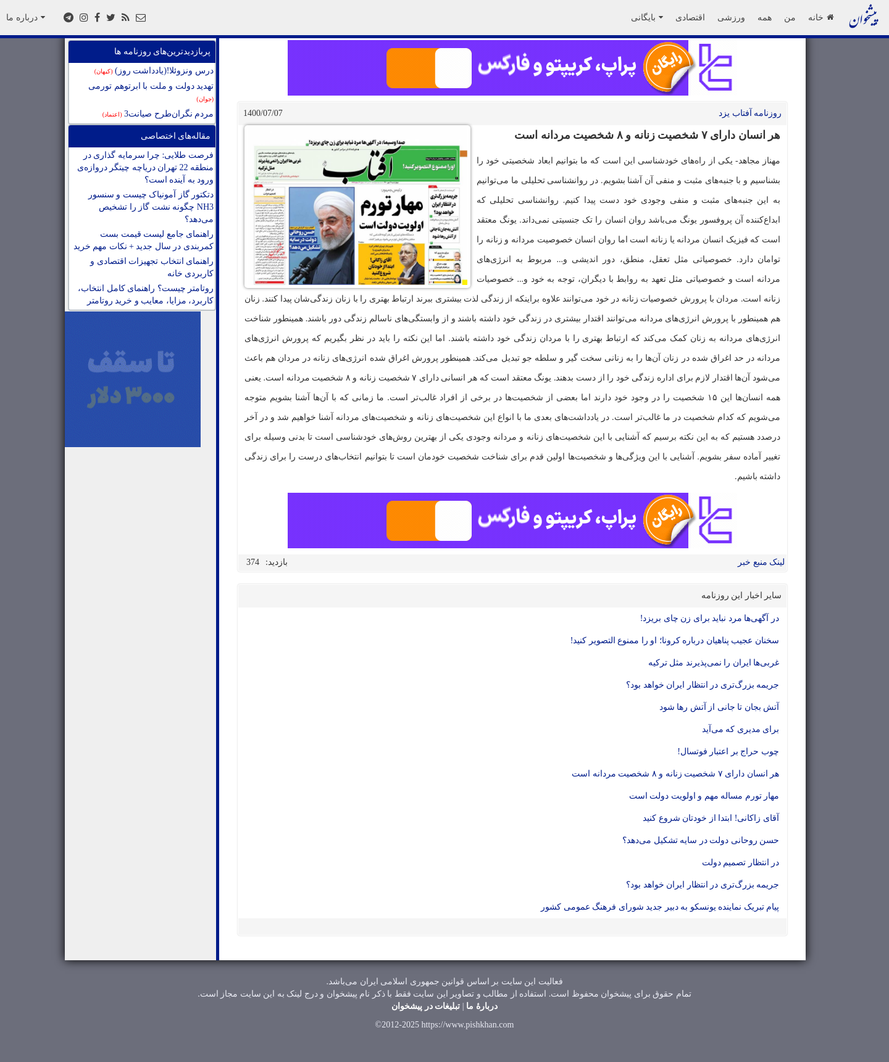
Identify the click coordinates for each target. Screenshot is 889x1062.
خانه (820, 17)
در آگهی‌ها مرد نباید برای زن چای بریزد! (709, 618)
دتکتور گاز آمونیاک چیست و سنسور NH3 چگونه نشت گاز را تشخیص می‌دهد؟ (151, 207)
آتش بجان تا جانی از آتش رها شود (719, 707)
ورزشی (731, 17)
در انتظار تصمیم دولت (741, 862)
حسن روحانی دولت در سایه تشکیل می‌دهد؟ (700, 840)
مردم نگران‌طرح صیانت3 (158, 113)
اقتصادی (690, 17)
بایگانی (647, 17)
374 (252, 562)
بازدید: (276, 562)
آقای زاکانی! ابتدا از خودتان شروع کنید (711, 818)
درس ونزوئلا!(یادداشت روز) (154, 70)
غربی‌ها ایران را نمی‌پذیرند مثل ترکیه (714, 662)
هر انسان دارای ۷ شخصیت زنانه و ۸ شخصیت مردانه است (675, 773)
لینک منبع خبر (761, 562)
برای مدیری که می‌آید (741, 729)
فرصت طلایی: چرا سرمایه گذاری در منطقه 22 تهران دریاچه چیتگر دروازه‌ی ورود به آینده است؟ (145, 167)
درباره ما (25, 17)
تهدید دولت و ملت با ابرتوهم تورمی (151, 91)
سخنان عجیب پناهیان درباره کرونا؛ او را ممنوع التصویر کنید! (674, 640)
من (790, 17)
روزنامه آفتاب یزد (750, 113)
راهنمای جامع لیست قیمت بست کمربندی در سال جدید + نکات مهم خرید (143, 240)
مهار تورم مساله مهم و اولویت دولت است (704, 796)
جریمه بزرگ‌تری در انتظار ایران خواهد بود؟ (702, 684)
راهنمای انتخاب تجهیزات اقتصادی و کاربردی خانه (152, 267)
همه (765, 17)
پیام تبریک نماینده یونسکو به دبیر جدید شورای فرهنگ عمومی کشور (660, 907)
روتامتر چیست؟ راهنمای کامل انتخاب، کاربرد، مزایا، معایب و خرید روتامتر (146, 294)
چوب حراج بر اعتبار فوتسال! (728, 751)
